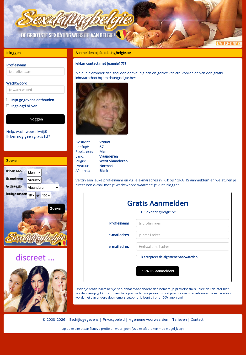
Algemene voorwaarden (148, 319)
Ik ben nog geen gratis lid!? (28, 136)
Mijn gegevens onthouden (31, 99)
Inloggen (35, 119)
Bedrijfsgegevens (84, 319)
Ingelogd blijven (23, 106)
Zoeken (56, 208)
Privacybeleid (114, 319)
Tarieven (179, 319)
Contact (197, 319)
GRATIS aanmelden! (158, 271)
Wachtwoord (15, 83)
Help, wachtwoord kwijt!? (27, 131)
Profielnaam (119, 223)
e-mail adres (118, 234)
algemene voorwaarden (180, 257)
